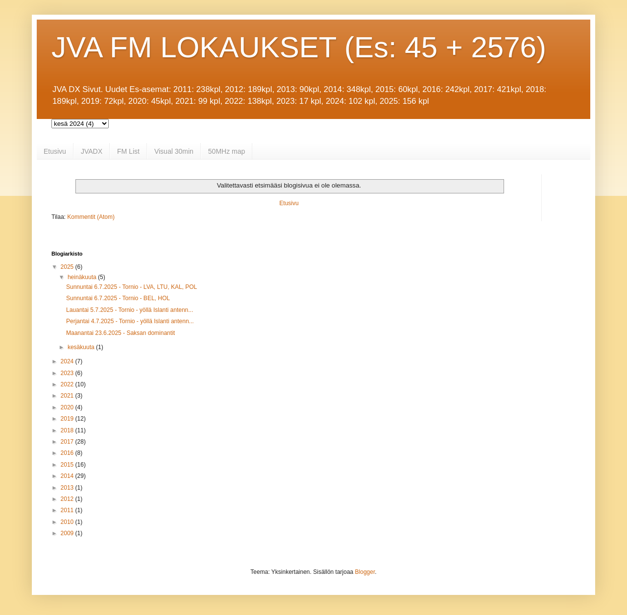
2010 (68, 522)
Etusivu (55, 151)
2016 (68, 452)
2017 (68, 441)
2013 (68, 487)
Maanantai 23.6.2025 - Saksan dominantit (120, 333)
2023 (68, 373)
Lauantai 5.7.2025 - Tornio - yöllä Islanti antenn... (129, 310)
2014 (68, 476)
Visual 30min (173, 151)
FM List (128, 151)
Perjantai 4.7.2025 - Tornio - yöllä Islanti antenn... (130, 321)
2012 (68, 499)
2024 (68, 361)
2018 (68, 430)
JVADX (91, 151)
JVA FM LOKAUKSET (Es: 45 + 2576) (298, 47)
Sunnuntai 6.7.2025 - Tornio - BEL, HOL (118, 298)
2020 (68, 407)
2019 (68, 418)
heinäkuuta (83, 277)
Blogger (365, 571)
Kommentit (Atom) (91, 216)
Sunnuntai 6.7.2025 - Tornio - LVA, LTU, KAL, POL (131, 287)
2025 (68, 266)
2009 (68, 533)
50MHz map (226, 151)
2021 (68, 395)
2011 (68, 510)
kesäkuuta (82, 347)
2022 (68, 384)
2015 (68, 464)
